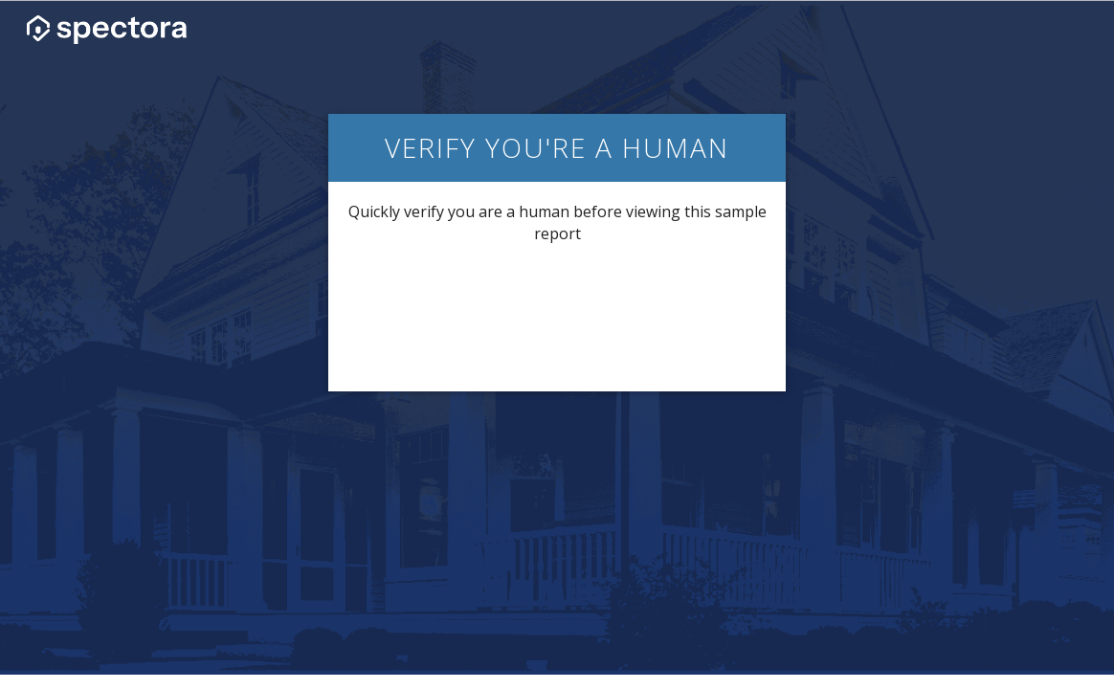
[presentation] (557, 315)
